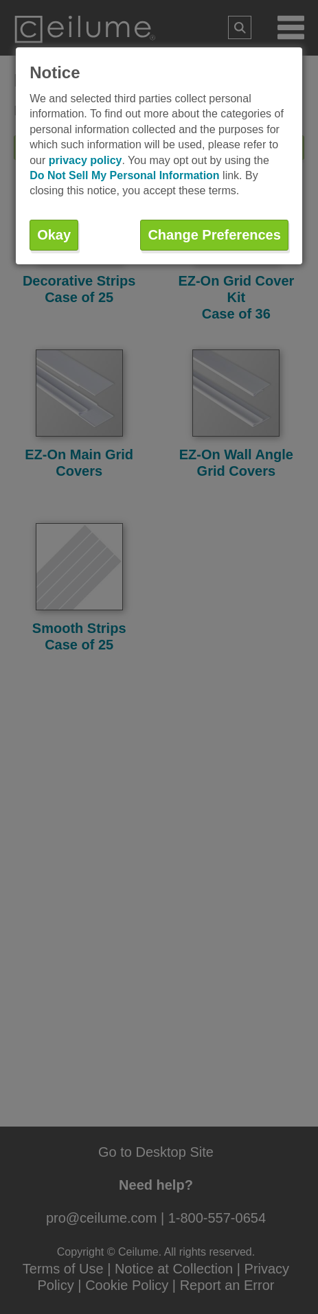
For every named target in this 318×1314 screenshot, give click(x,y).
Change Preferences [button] (214, 234)
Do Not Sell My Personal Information (124, 175)
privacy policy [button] (85, 160)
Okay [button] (54, 234)
